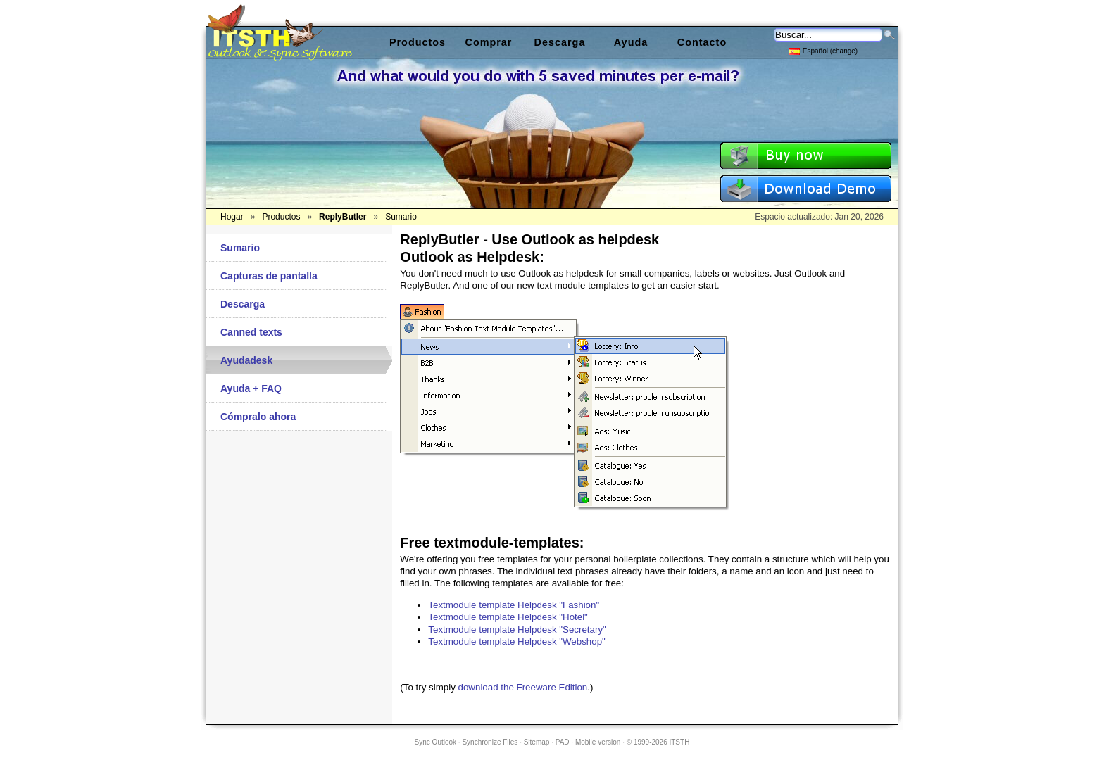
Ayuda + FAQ (251, 388)
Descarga (242, 304)
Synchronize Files (490, 742)
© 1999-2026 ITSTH (658, 742)
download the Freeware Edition (523, 687)
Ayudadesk (246, 360)
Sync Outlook (435, 742)
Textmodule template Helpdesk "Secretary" (517, 629)
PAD (563, 742)
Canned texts (251, 332)
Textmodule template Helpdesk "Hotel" (508, 617)
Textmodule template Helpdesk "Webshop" (516, 641)
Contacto (702, 42)
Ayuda (631, 42)
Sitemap (537, 742)
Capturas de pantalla (269, 276)
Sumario (240, 247)
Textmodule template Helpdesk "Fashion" (513, 605)
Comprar (489, 42)
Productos (417, 42)
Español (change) (823, 50)
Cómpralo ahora (258, 416)
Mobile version (597, 742)
